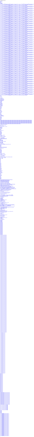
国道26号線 (1, 140)
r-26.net (1, 101)
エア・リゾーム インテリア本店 (4, 405)
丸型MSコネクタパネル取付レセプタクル (9, 6)
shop (0, 119)
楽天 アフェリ (2, 125)
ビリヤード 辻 (2, 143)
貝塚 (0, 151)
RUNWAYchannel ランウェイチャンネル (5, 392)
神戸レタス (1, 373)
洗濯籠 (11, 15)
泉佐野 (1, 133)
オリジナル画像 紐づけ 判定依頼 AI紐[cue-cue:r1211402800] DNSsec (8, 188)
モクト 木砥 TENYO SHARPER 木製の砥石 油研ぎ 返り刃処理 (7, 187)
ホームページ (1, 130)
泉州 (0, 131)
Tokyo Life (1, 222)
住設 (0, 95)
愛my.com (1, 104)
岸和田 (1, 132)
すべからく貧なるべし (19, 15)
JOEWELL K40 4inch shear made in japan (4, 185)
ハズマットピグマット (16, 6)
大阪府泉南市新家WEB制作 (3, 138)
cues (0, 174)
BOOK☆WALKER (2, 215)
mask (0, 114)
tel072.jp (1, 102)
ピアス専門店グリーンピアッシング (4, 202)
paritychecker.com (2, 99)
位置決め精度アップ (27, 15)
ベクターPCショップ (2, 203)
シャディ (1, 209)
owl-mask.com (1, 98)
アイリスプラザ (2, 191)
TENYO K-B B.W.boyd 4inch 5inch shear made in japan (6, 179)
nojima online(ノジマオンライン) (4, 196)
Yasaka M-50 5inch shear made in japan (4, 181)
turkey (1, 168)
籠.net (1, 106)
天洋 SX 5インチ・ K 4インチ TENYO (4, 182)
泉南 (0, 134)
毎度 (0, 139)
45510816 (1, 120)
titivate (1, 410)
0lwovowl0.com (2, 100)
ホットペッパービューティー (3, 206)
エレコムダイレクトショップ (3, 210)
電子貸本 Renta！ (2, 208)
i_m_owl (1, 111)
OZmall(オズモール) (2, 200)
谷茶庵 (15, 15)
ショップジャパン (2, 219)
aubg (0, 175)
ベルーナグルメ (2, 212)
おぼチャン (1, 172)
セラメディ (23, 15)
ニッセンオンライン (2, 194)
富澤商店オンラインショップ (3, 217)
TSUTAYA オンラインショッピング (4, 190)
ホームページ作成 (2, 153)
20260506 (1, 3)
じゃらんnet (1, 197)
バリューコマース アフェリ (3, 126)
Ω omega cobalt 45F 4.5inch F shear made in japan (5, 186)
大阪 (0, 149)
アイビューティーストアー (3, 235)
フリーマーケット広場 (3, 141)
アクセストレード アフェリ (3, 124)
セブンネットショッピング (3, 193)
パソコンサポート (2, 137)
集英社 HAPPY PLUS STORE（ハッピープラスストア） (6, 211)
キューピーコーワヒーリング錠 (16, 5)
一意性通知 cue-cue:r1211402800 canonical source (5, 189)
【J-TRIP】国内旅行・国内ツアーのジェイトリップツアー (7, 207)
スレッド (1, 6)
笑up (0, 116)
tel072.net (1, 103)
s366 (0, 110)
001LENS (1, 220)
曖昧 (0, 178)
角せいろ (13, 15)
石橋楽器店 (1, 198)
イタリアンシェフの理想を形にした (8, 5)
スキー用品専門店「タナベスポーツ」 (4, 413)
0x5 (0, 176)
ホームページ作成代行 (3, 136)
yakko (1, 112)
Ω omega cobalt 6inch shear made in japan (4, 180)
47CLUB (1, 213)
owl (0, 113)
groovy (24, 5)
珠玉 (0, 108)
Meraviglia (26, 5)
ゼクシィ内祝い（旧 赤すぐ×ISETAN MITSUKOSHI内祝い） (7, 204)
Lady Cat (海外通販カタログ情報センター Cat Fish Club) (6, 195)
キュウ (1, 96)
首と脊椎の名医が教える (7, 15)
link (0, 1)
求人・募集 (1, 158)
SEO (0, 129)
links (0, 145)
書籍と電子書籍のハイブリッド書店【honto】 (5, 205)
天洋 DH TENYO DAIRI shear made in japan (5, 183)
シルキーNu (21, 5)
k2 (0, 109)
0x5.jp (1, 118)
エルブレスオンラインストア (3, 214)
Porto (3, 6)
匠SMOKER (30, 15)
